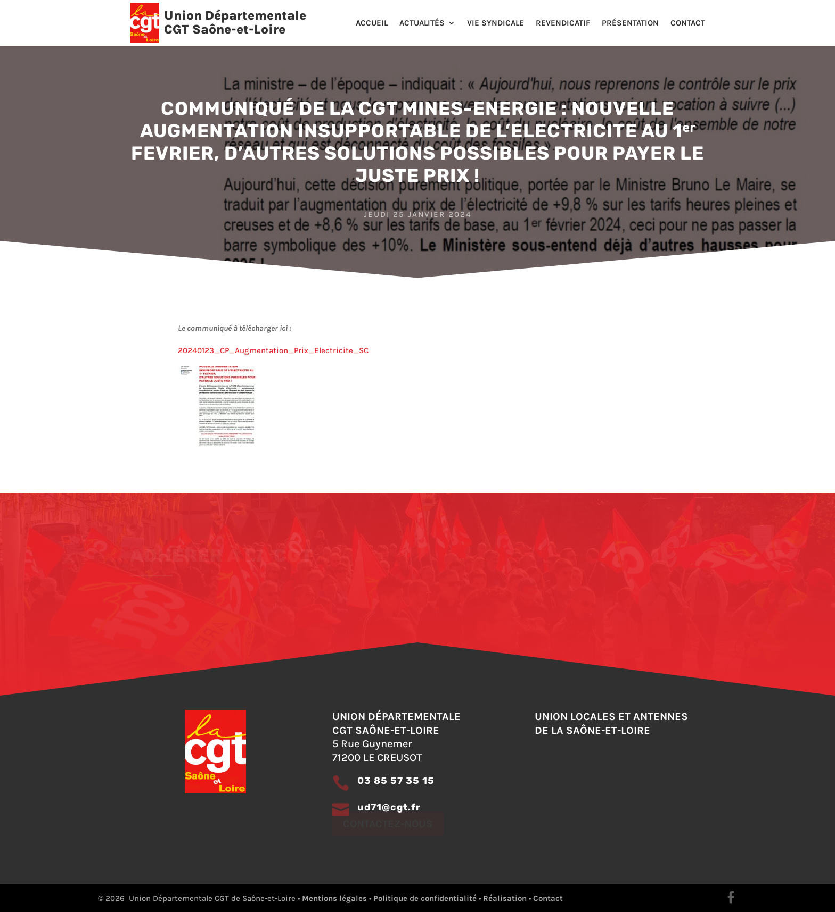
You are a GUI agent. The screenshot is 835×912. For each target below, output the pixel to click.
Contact (687, 23)
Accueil (372, 23)
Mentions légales (334, 898)
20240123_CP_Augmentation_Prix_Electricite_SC (273, 350)
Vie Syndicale (495, 23)
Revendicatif (563, 23)
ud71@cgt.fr (389, 807)
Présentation (630, 23)
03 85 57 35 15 (396, 781)
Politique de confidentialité (425, 898)
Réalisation (505, 898)
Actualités (422, 23)
